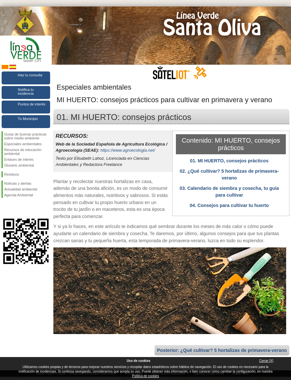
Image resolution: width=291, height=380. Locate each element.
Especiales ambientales (23, 144)
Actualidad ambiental (20, 189)
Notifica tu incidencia (26, 91)
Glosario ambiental (19, 165)
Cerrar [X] (266, 361)
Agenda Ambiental (18, 195)
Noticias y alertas (17, 183)
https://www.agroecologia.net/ (127, 150)
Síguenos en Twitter (16, 208)
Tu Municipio (28, 119)
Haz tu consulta (30, 75)
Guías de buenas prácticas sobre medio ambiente (25, 136)
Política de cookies (145, 376)
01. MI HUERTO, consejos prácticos (229, 160)
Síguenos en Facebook (5, 208)
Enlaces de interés (19, 159)
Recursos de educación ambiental (22, 152)
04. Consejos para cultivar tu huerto (229, 205)
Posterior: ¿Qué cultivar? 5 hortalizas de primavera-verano (222, 350)
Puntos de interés (32, 104)
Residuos (11, 174)
